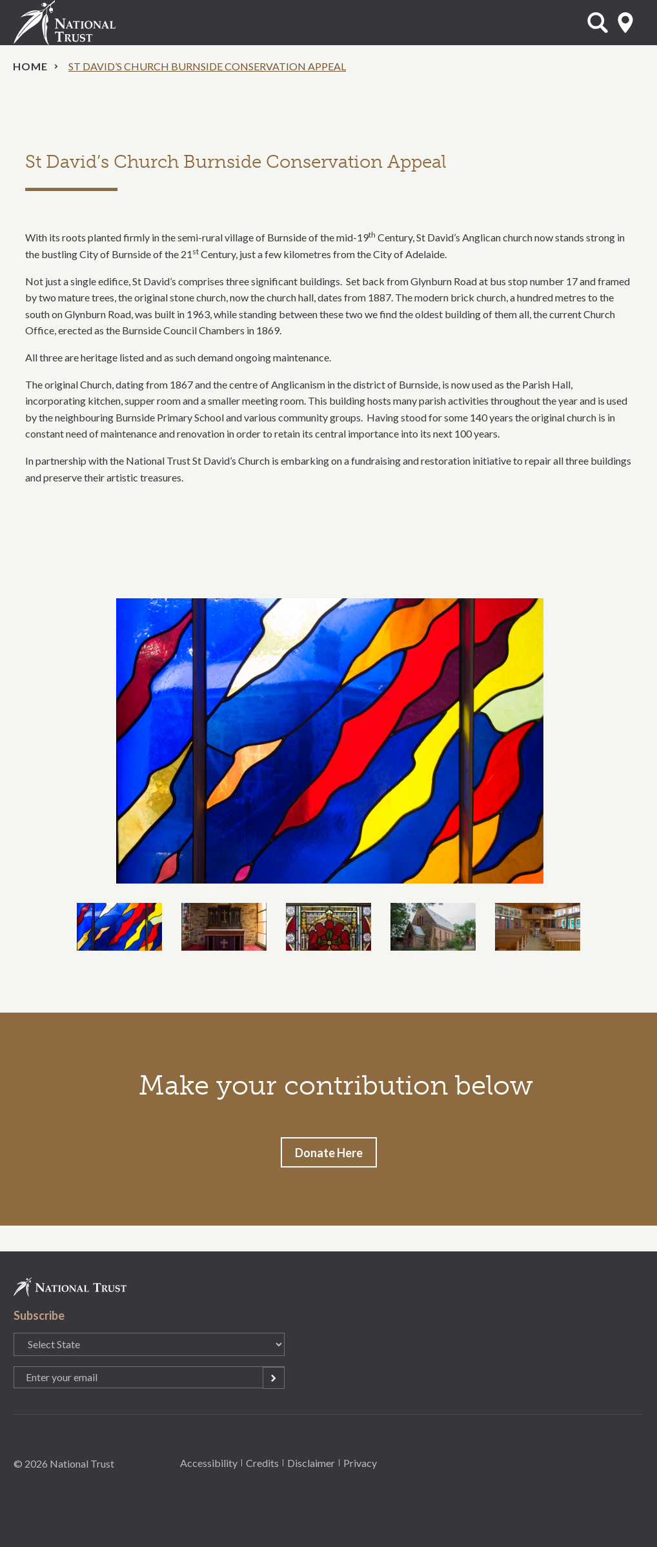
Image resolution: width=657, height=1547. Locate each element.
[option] (329, 741)
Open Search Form (597, 22)
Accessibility (209, 1462)
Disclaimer (311, 1462)
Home (30, 66)
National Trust (91, 22)
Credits (262, 1462)
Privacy (360, 1462)
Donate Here (329, 1153)
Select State (625, 22)
